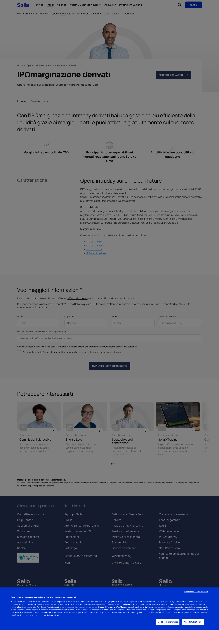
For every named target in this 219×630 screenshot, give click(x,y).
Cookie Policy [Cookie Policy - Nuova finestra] (55, 615)
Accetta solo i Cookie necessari (196, 592)
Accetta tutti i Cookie (193, 622)
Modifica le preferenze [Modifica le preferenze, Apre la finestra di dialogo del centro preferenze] (168, 622)
